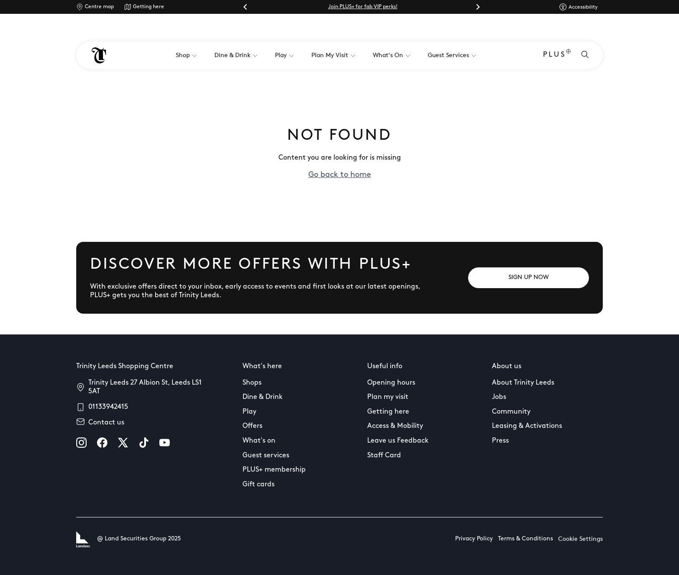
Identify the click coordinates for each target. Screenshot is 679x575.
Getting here (148, 7)
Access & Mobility (395, 426)
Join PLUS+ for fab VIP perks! (363, 7)
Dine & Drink (262, 397)
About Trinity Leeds (523, 382)
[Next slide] (478, 7)
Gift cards (258, 484)
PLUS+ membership (274, 469)
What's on (258, 440)
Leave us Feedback (398, 440)
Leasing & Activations (527, 426)
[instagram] (81, 442)
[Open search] (585, 55)
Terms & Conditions (525, 539)
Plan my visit (387, 397)
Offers (252, 426)
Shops (252, 382)
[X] (123, 442)
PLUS (557, 55)
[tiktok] (144, 442)
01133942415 (108, 407)
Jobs (499, 397)
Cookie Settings (580, 539)
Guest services (265, 455)
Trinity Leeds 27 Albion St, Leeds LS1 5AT (145, 387)
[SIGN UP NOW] (528, 277)
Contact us (106, 422)
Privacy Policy (474, 539)
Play (249, 411)
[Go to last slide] (245, 7)
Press (500, 440)
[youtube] (164, 442)
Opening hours (391, 382)
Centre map (99, 7)
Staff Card (384, 455)
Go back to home (339, 175)
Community (511, 411)
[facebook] (102, 442)
